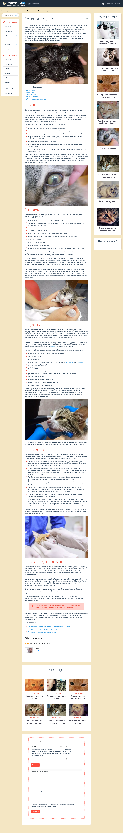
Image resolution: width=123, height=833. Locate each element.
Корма (7, 40)
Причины (30, 90)
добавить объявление (113, 4)
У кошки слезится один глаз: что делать (42, 629)
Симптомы (31, 93)
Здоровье (8, 26)
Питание (7, 44)
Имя (42, 792)
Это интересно (9, 88)
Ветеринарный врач (46, 650)
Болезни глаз (31, 11)
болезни (53, 347)
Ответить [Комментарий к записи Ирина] (35, 765)
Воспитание (8, 31)
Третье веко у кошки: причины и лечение (42, 632)
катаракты (70, 362)
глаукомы (80, 362)
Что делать (31, 95)
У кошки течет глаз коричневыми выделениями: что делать (49, 626)
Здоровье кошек (19, 11)
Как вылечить (32, 97)
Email (68, 792)
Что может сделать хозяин (37, 99)
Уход (6, 35)
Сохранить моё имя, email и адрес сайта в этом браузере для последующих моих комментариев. (53, 805)
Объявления (34, 4)
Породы (7, 49)
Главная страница (6, 11)
